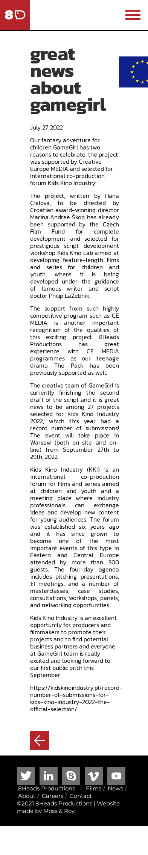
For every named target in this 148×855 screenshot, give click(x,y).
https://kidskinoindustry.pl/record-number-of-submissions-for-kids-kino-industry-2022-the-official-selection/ (76, 698)
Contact (81, 795)
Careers (52, 795)
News (115, 788)
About (26, 795)
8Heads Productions (46, 788)
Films (93, 788)
